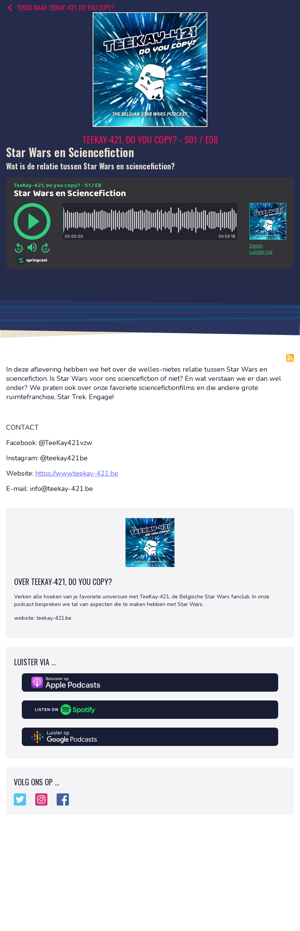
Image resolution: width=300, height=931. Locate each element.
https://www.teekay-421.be (76, 473)
